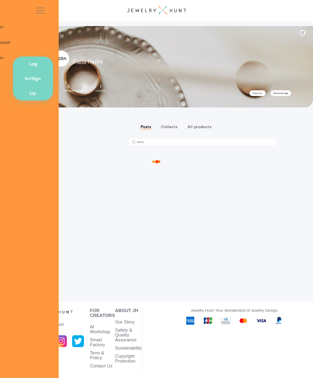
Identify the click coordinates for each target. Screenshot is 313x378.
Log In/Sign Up (33, 78)
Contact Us (101, 365)
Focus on (257, 93)
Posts (146, 126)
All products (199, 126)
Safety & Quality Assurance (126, 335)
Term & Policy (97, 355)
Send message (280, 93)
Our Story (124, 321)
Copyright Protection (125, 358)
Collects (169, 126)
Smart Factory (97, 342)
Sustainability (128, 347)
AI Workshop (100, 329)
